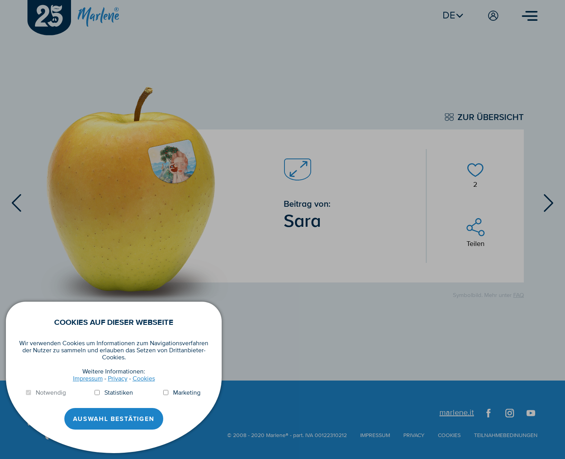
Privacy (118, 378)
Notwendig (51, 392)
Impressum (88, 378)
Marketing (186, 392)
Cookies (144, 378)
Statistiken (118, 392)
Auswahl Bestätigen (113, 419)
